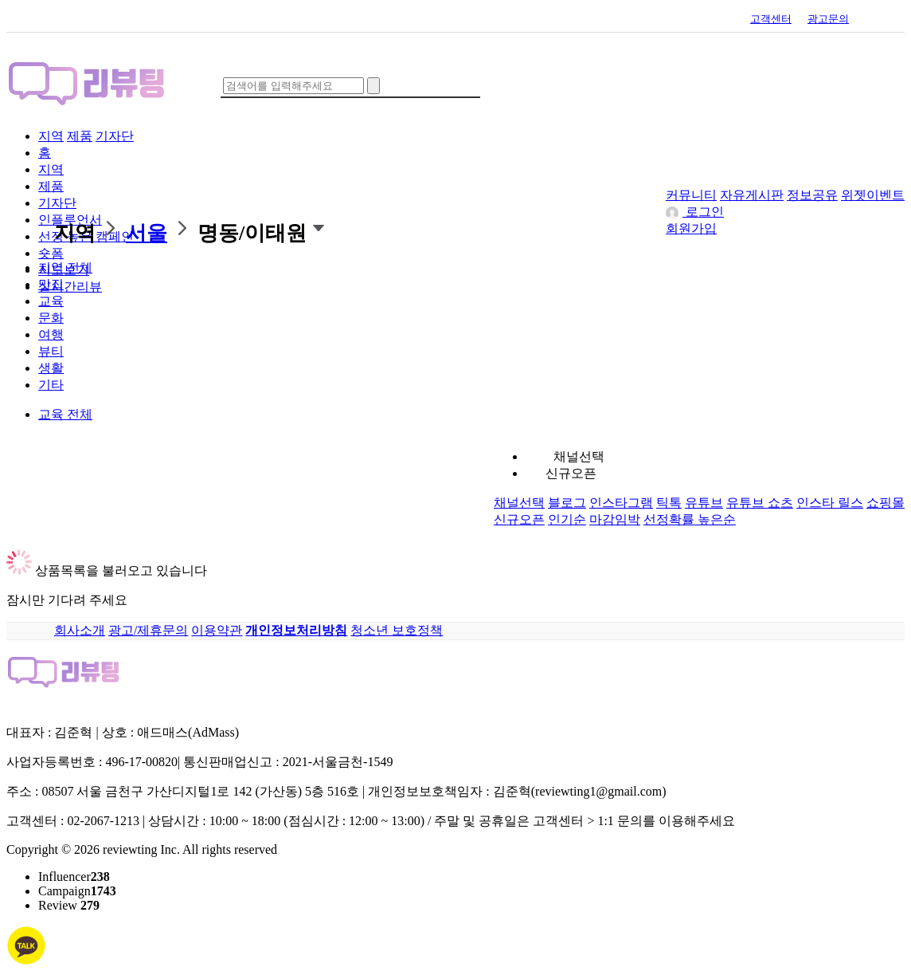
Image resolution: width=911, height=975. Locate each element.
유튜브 (704, 502)
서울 (146, 233)
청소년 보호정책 (396, 630)
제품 (79, 136)
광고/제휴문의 (148, 630)
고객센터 (771, 19)
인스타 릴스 (829, 502)
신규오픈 (570, 473)
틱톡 (669, 502)
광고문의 (828, 19)
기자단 (115, 136)
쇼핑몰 (885, 502)
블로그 (567, 502)
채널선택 (578, 456)
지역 (51, 136)
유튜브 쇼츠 (759, 502)
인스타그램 (621, 502)
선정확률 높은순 (689, 519)
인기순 (567, 519)
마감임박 (614, 519)
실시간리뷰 (70, 286)
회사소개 (79, 630)
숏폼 (51, 253)
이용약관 (216, 630)
